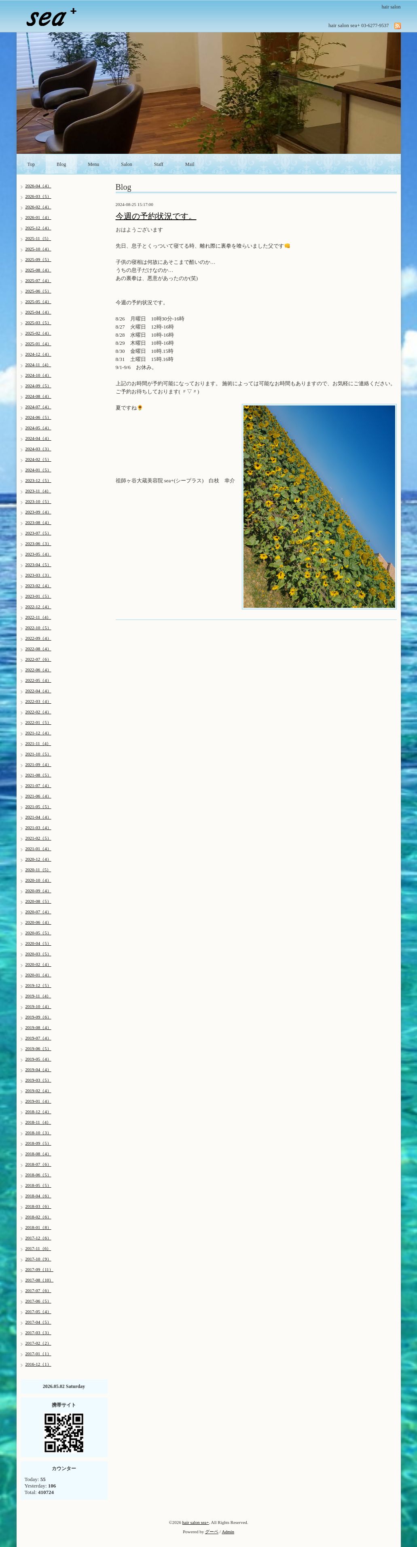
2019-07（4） (38, 1038)
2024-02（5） (38, 459)
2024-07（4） (38, 406)
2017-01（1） (38, 1353)
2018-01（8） (38, 1227)
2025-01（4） (38, 343)
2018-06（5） (38, 1174)
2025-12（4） (38, 227)
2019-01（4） (38, 1101)
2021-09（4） (38, 764)
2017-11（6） (38, 1248)
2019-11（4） (38, 995)
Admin (228, 1531)
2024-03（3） (38, 448)
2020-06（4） (38, 922)
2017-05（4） (38, 1311)
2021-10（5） (38, 753)
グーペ (211, 1531)
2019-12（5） (38, 985)
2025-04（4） (38, 312)
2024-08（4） (38, 396)
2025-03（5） (38, 322)
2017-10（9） (38, 1258)
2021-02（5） (38, 838)
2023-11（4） (38, 490)
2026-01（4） (38, 217)
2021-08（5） (38, 774)
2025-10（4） (38, 248)
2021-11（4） (38, 743)
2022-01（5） (38, 722)
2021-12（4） (38, 732)
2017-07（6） (38, 1290)
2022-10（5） (38, 627)
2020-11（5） (38, 869)
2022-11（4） (38, 617)
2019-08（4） (38, 1027)
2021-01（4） (38, 848)
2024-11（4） (38, 364)
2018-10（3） (38, 1132)
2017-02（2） (38, 1343)
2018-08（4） (38, 1153)
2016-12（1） (38, 1364)
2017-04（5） (38, 1322)
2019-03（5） (38, 1080)
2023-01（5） (38, 596)
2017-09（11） (39, 1269)
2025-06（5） (38, 291)
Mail (190, 164)
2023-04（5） (38, 564)
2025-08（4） (38, 269)
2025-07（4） (38, 280)
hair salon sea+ (195, 1522)
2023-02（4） (38, 585)
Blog (61, 164)
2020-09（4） (38, 890)
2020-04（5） (38, 943)
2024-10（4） (38, 375)
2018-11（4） (38, 1122)
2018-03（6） (38, 1206)
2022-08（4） (38, 648)
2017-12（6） (38, 1237)
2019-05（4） (38, 1059)
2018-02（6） (38, 1216)
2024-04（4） (38, 438)
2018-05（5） (38, 1185)
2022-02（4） (38, 711)
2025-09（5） (38, 259)
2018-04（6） (38, 1195)
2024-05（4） (38, 427)
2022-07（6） (38, 659)
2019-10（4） (38, 1006)
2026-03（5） (38, 196)
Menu (93, 164)
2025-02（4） (38, 333)
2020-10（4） (38, 880)
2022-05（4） (38, 680)
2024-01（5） (38, 469)
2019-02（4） (38, 1090)
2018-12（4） (38, 1111)
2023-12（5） (38, 480)
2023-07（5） (38, 533)
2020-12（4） (38, 859)
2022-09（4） (38, 638)
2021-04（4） (38, 817)
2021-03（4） (38, 827)
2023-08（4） (38, 522)
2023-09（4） (38, 511)
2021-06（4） (38, 796)
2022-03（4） (38, 701)
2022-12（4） (38, 606)
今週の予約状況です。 (156, 216)
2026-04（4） (38, 185)
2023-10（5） (38, 501)
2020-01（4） (38, 974)
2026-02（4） (38, 206)
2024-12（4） (38, 354)
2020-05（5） (38, 932)
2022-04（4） (38, 690)
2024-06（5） (38, 417)
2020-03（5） (38, 953)
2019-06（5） (38, 1048)
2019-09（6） (38, 1016)
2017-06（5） (38, 1301)
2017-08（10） (39, 1279)
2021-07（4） (38, 785)
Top (31, 164)
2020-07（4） (38, 911)
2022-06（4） (38, 669)
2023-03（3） (38, 575)
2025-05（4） (38, 301)
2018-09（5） (38, 1143)
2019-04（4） (38, 1069)
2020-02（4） (38, 964)
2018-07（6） (38, 1164)
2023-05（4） (38, 554)
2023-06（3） (38, 543)
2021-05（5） (38, 806)
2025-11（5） (38, 238)
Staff (158, 164)
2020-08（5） (38, 901)
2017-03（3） (38, 1332)
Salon (126, 164)
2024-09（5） (38, 385)
